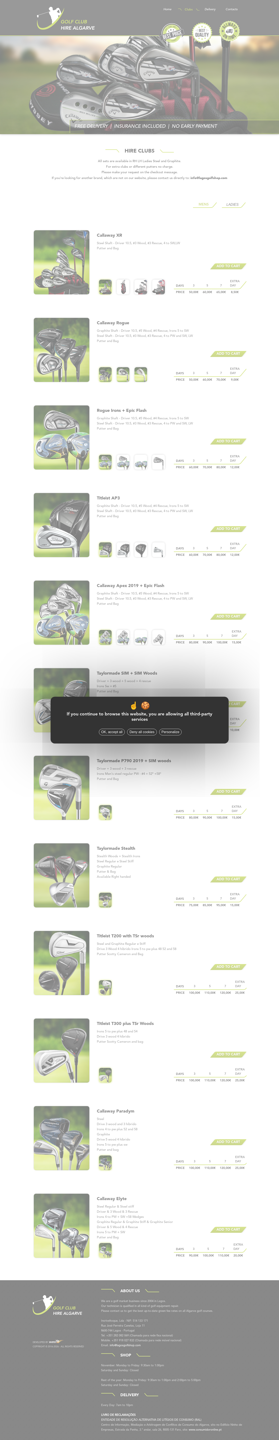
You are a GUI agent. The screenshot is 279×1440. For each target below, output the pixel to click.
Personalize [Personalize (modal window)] (170, 732)
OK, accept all (112, 732)
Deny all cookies (142, 732)
